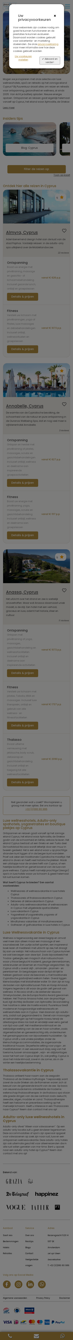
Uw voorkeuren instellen (23, 58)
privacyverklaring (48, 44)
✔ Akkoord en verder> (50, 60)
